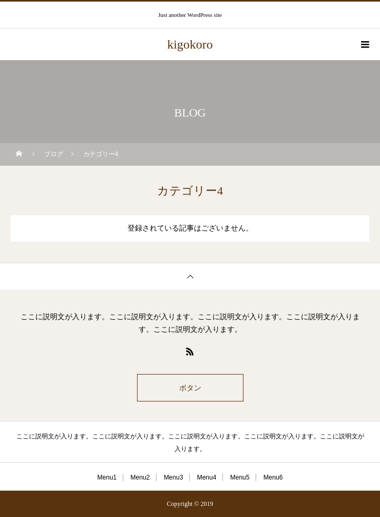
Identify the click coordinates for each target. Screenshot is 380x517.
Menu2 (140, 477)
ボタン (190, 388)
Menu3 (173, 477)
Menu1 (107, 477)
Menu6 (273, 477)
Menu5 (240, 477)
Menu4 (207, 477)
